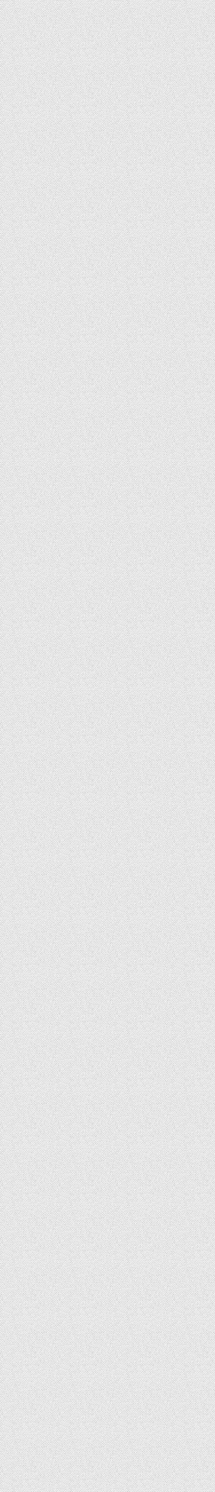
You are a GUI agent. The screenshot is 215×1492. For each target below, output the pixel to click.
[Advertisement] (107, 1102)
